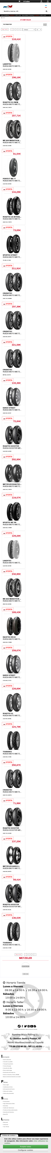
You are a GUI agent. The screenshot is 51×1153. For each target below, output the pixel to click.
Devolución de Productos (8, 1072)
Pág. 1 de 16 (4, 29)
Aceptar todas (25, 1147)
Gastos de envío (6, 1059)
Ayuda (10, 3)
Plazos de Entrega (7, 1070)
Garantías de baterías (8, 1112)
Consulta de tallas (7, 1068)
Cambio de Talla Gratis (8, 1107)
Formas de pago (6, 1066)
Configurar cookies (25, 1150)
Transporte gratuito (7, 1063)
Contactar (5, 1124)
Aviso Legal (5, 1084)
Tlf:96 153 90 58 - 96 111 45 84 (25, 1046)
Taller (27, 1)
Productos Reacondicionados (9, 1110)
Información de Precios (8, 1089)
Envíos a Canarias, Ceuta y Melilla (10, 1074)
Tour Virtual (5, 1126)
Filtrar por (7, 24)
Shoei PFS (5, 1114)
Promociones (6, 1101)
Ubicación (5, 1122)
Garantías (5, 1105)
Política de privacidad (8, 1093)
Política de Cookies (7, 1091)
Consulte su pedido (7, 1061)
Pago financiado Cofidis (8, 1103)
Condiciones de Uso (7, 1087)
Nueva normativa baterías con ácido (11, 1076)
